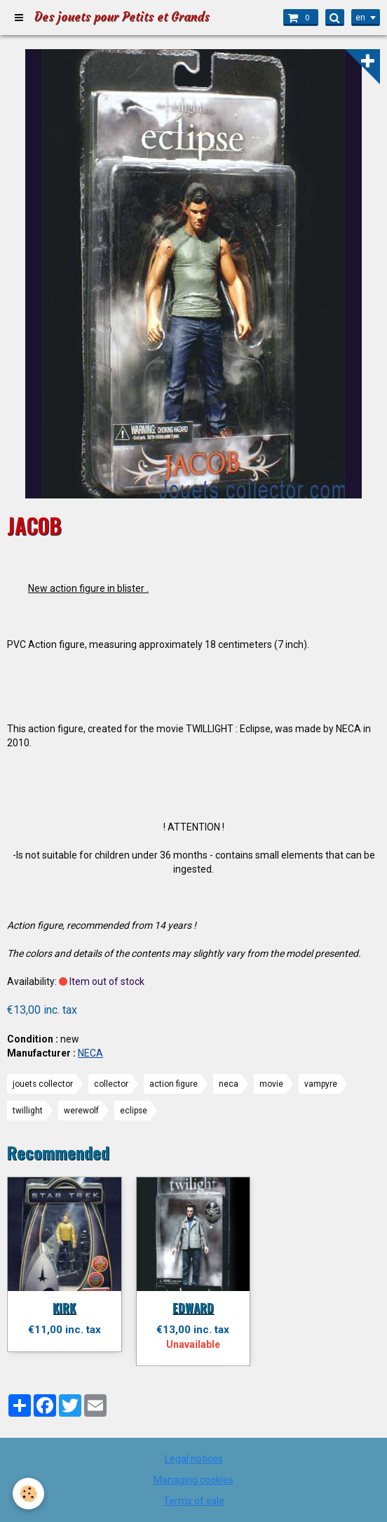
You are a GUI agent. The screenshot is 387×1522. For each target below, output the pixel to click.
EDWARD (193, 1307)
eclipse (133, 1111)
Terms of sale (193, 1501)
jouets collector (43, 1084)
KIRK (64, 1307)
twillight (28, 1111)
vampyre (320, 1084)
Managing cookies (193, 1479)
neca (228, 1084)
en (360, 17)
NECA (90, 1053)
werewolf (81, 1111)
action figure (173, 1084)
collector (111, 1084)
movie (271, 1084)
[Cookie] (28, 1493)
